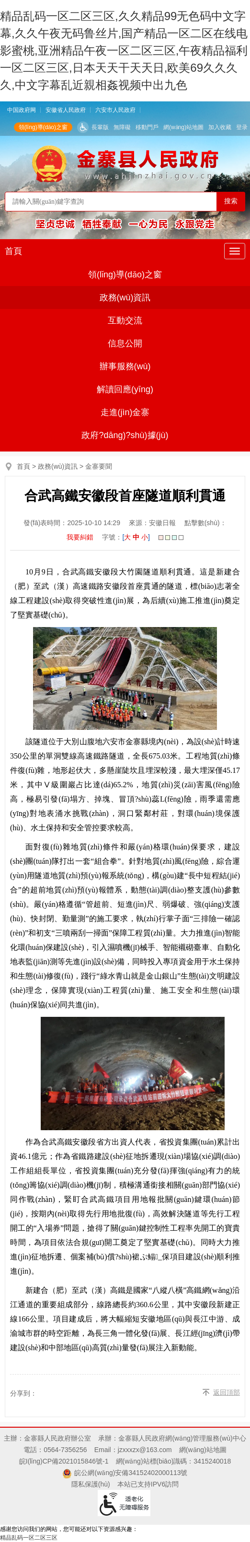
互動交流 (125, 320)
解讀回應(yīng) (125, 389)
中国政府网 (21, 110)
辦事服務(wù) (125, 366)
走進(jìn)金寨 (125, 412)
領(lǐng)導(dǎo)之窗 (43, 127)
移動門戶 (147, 127)
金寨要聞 (98, 466)
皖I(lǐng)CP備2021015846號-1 (64, 1461)
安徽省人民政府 (65, 110)
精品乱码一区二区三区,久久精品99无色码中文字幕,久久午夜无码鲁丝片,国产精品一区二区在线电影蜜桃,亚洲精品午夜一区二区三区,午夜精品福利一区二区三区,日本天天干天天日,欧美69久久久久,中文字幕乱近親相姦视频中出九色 (124, 50)
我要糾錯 (80, 537)
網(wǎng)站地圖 (183, 127)
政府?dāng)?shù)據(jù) (124, 435)
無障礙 (122, 127)
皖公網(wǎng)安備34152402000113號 (130, 1472)
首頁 (13, 251)
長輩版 (100, 127)
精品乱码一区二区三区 (28, 1537)
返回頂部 (226, 1392)
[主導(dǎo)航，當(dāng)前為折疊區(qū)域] (234, 251)
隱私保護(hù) (90, 1484)
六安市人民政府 (115, 110)
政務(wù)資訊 (125, 297)
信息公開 (125, 343)
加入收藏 (219, 127)
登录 (242, 127)
